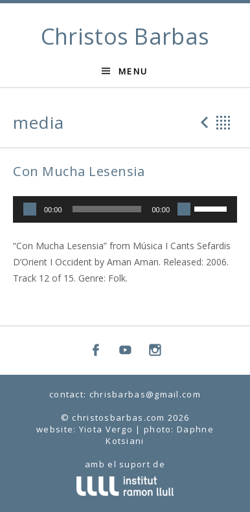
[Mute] (183, 209)
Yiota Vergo (106, 429)
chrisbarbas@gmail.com (145, 394)
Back (223, 122)
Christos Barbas (125, 36)
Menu (133, 71)
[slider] (107, 209)
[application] (125, 210)
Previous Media (202, 122)
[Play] (29, 209)
